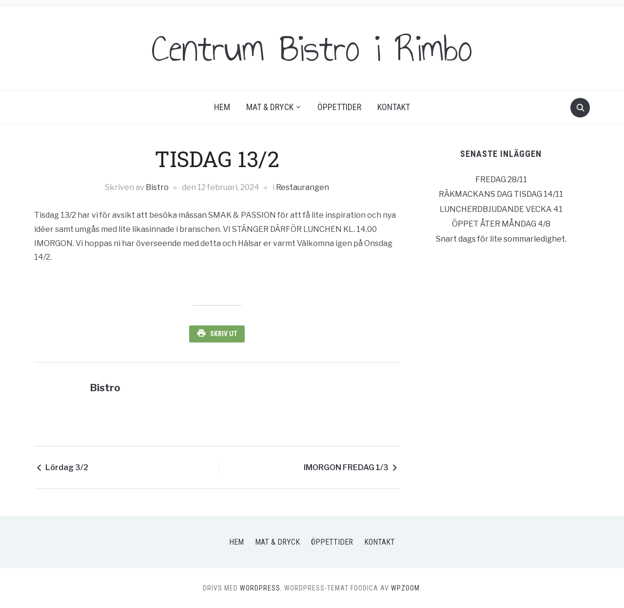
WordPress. (261, 588)
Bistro (157, 187)
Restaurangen (302, 187)
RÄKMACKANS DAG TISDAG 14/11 (501, 194)
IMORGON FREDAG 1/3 (346, 467)
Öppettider (339, 107)
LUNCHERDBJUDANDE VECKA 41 (501, 209)
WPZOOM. (406, 588)
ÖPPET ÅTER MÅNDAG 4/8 (501, 223)
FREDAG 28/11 (501, 179)
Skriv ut (223, 334)
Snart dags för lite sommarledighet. (501, 239)
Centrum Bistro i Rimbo (312, 48)
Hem (222, 107)
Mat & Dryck (269, 107)
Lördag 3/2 (66, 467)
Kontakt (393, 107)
